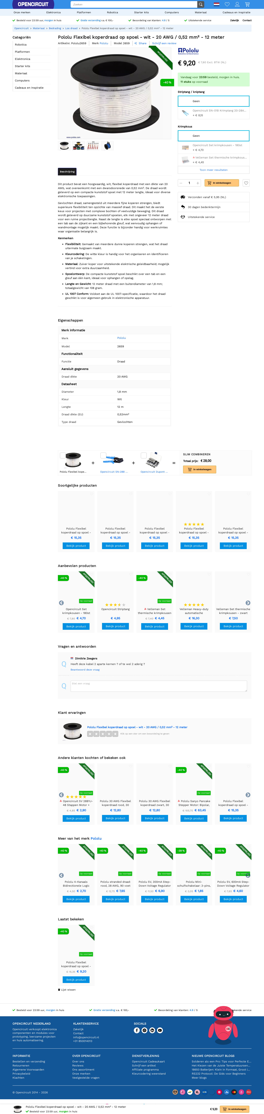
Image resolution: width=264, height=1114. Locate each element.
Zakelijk (234, 20)
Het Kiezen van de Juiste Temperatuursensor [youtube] (221, 1065)
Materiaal (201, 12)
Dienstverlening (145, 1056)
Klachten (18, 1077)
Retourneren (21, 1065)
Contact (246, 20)
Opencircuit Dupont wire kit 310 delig (155, 471)
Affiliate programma (145, 1069)
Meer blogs (199, 1077)
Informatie (21, 1056)
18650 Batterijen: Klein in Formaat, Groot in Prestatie (221, 1069)
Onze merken (22, 12)
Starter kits (141, 12)
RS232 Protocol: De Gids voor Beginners (219, 1073)
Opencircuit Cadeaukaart (148, 1061)
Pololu (116, 338)
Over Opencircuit (86, 1056)
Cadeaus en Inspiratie (236, 12)
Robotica (112, 12)
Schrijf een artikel (144, 1065)
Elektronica (53, 12)
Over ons (78, 1061)
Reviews (77, 1065)
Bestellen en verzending (29, 1061)
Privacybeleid (21, 1073)
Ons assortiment (83, 1069)
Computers (172, 12)
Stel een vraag (81, 683)
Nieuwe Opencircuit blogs (213, 1056)
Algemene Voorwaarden (28, 1069)
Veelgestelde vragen (85, 1077)
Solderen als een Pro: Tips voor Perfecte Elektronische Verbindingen (221, 1061)
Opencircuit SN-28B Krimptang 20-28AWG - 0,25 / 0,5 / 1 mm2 (114, 471)
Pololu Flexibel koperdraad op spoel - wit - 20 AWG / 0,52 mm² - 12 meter (137, 727)
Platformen (84, 12)
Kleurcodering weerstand (149, 1073)
